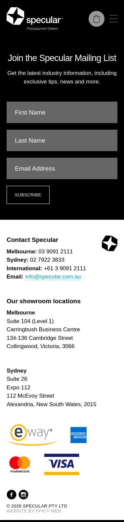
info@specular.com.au (53, 277)
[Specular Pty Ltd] (35, 18)
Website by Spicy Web (34, 510)
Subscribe (28, 194)
